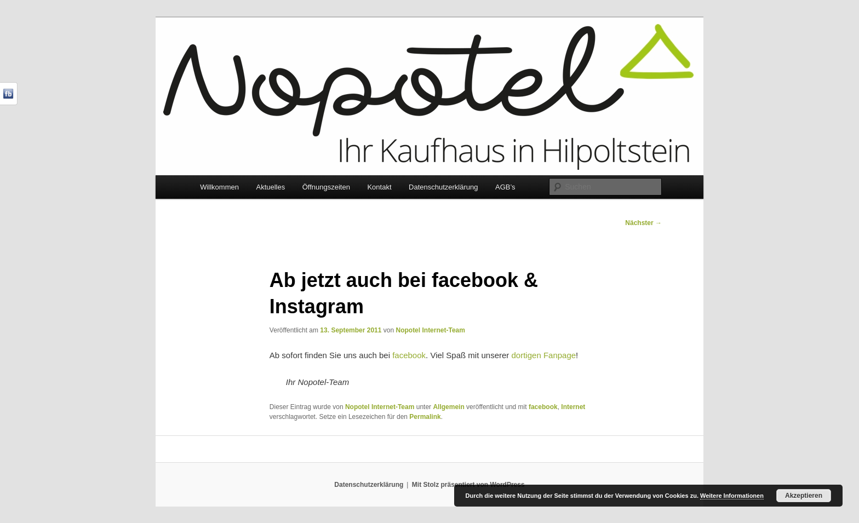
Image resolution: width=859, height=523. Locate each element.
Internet (573, 407)
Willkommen (219, 187)
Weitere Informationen (732, 495)
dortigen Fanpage (544, 355)
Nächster (643, 223)
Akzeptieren (803, 495)
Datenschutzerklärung (443, 187)
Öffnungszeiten (326, 187)
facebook (409, 355)
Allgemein (448, 407)
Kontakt (379, 187)
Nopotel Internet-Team (430, 330)
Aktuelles (270, 187)
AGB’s (505, 187)
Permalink (424, 417)
